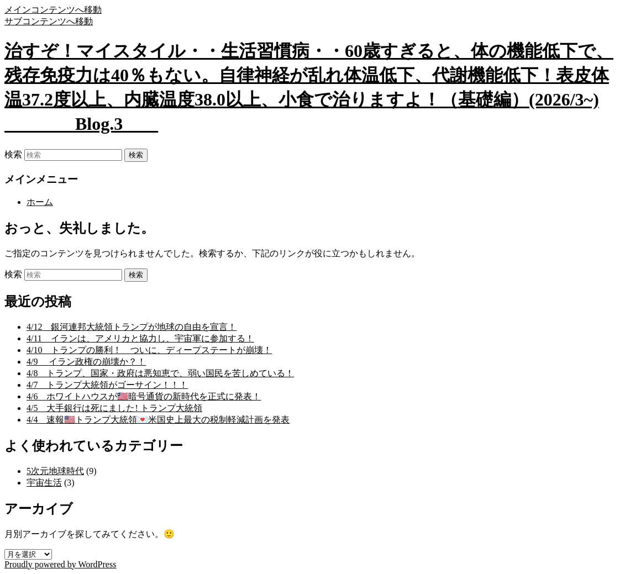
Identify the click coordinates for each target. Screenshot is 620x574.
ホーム (40, 202)
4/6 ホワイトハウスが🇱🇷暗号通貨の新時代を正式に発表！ (144, 396)
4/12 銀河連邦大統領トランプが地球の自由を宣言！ (132, 326)
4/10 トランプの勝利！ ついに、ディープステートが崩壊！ (149, 350)
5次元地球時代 (55, 471)
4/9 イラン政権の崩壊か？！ (86, 361)
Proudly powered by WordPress (60, 564)
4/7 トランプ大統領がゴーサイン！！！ (107, 384)
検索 (13, 154)
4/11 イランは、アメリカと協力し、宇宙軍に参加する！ (140, 338)
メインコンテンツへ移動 (53, 9)
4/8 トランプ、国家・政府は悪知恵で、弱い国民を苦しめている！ (160, 373)
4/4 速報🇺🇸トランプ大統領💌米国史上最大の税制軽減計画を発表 (158, 419)
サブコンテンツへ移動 (48, 21)
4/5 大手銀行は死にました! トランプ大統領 (114, 408)
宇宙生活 (44, 482)
